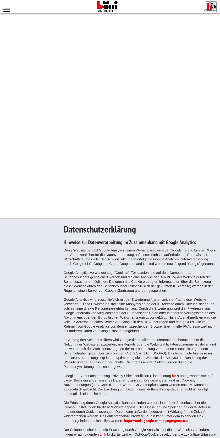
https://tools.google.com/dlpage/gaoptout (156, 420)
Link (103, 434)
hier (175, 375)
